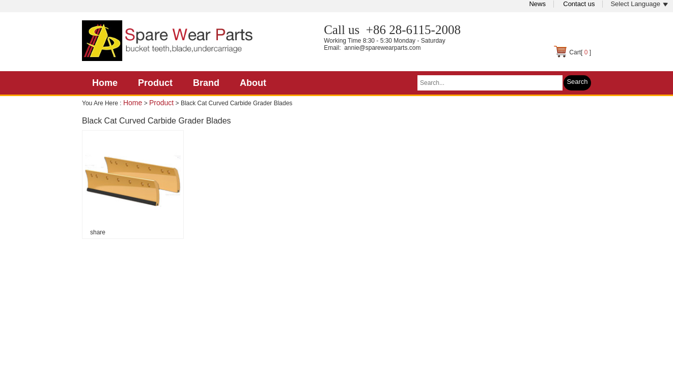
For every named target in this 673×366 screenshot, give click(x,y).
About (253, 83)
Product (155, 83)
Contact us (579, 4)
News (537, 4)
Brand (206, 83)
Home (105, 83)
